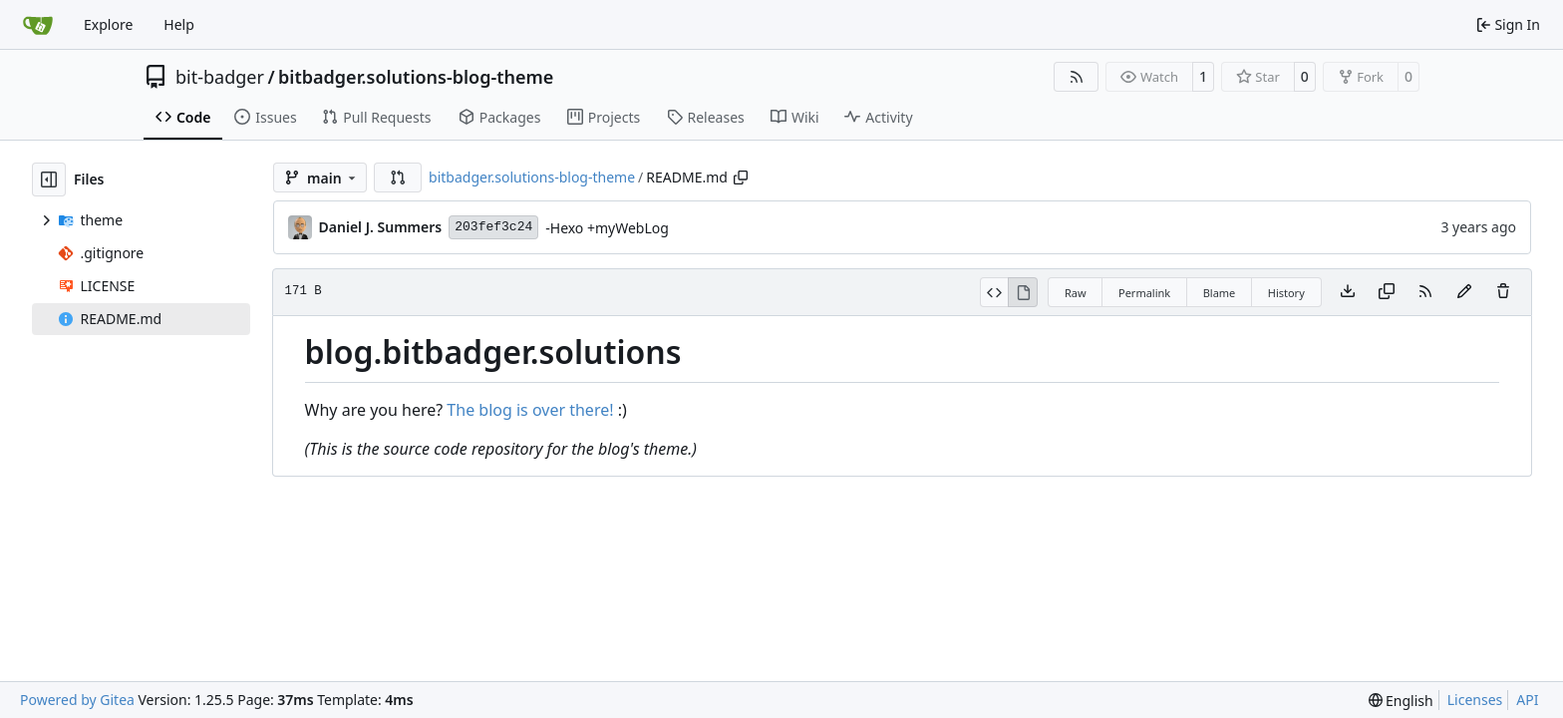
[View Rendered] (1023, 292)
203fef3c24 (493, 226)
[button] (398, 177)
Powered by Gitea (77, 699)
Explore (108, 24)
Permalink (1144, 292)
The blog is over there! (530, 410)
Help (178, 24)
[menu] (1401, 700)
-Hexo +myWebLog (607, 227)
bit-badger (219, 77)
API (1527, 699)
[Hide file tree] (49, 179)
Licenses (1475, 699)
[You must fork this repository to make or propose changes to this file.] (1464, 292)
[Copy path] (741, 177)
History (1286, 292)
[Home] (38, 25)
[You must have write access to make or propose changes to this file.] (1503, 292)
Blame (1219, 292)
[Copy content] (1387, 292)
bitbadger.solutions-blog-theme (415, 77)
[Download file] (1348, 292)
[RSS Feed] (1076, 77)
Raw (1076, 292)
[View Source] (994, 292)
